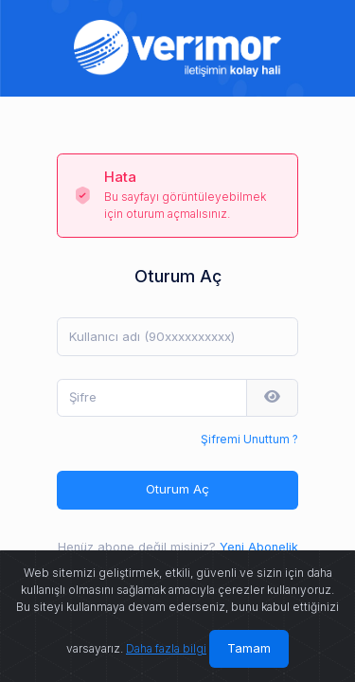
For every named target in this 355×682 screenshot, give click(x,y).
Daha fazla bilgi (166, 648)
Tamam (249, 647)
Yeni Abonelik (259, 547)
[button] (272, 398)
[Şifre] (152, 398)
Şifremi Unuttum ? (249, 439)
